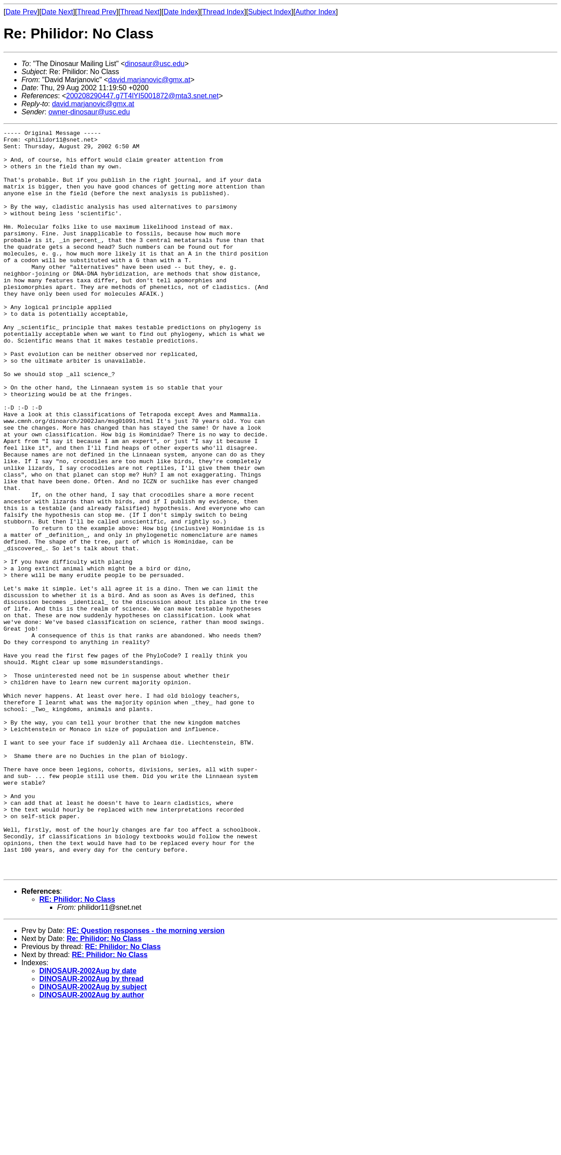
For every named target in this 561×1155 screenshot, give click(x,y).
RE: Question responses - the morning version (145, 1079)
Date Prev (21, 12)
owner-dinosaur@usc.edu (89, 112)
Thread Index (223, 12)
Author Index (315, 12)
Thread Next (139, 12)
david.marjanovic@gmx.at (149, 80)
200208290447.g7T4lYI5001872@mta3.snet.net (142, 96)
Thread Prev (96, 12)
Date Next (57, 12)
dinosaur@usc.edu (155, 63)
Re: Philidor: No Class (103, 1087)
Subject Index (269, 12)
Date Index (180, 12)
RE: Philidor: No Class (77, 1048)
